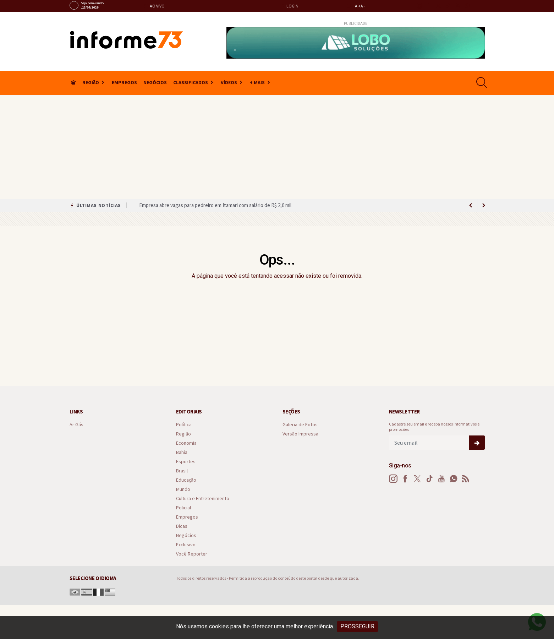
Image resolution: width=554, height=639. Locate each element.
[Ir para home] (73, 82)
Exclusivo (186, 545)
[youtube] (457, 5)
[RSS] (465, 478)
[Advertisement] (277, 145)
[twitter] (438, 5)
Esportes (186, 462)
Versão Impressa (300, 434)
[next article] (471, 205)
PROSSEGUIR (357, 626)
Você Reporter (191, 554)
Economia (186, 443)
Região (90, 82)
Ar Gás (76, 425)
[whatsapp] (467, 5)
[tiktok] (447, 5)
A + (358, 6)
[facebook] (428, 5)
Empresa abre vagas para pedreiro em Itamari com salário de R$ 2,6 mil (215, 205)
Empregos (124, 82)
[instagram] (419, 5)
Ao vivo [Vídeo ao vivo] (154, 6)
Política (184, 425)
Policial (183, 508)
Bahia (181, 452)
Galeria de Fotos (300, 425)
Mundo (183, 489)
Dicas (181, 526)
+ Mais (257, 82)
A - (363, 6)
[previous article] (483, 205)
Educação (186, 480)
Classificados (190, 82)
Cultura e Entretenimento (202, 499)
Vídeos (229, 82)
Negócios (155, 82)
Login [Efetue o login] (289, 6)
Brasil (182, 471)
